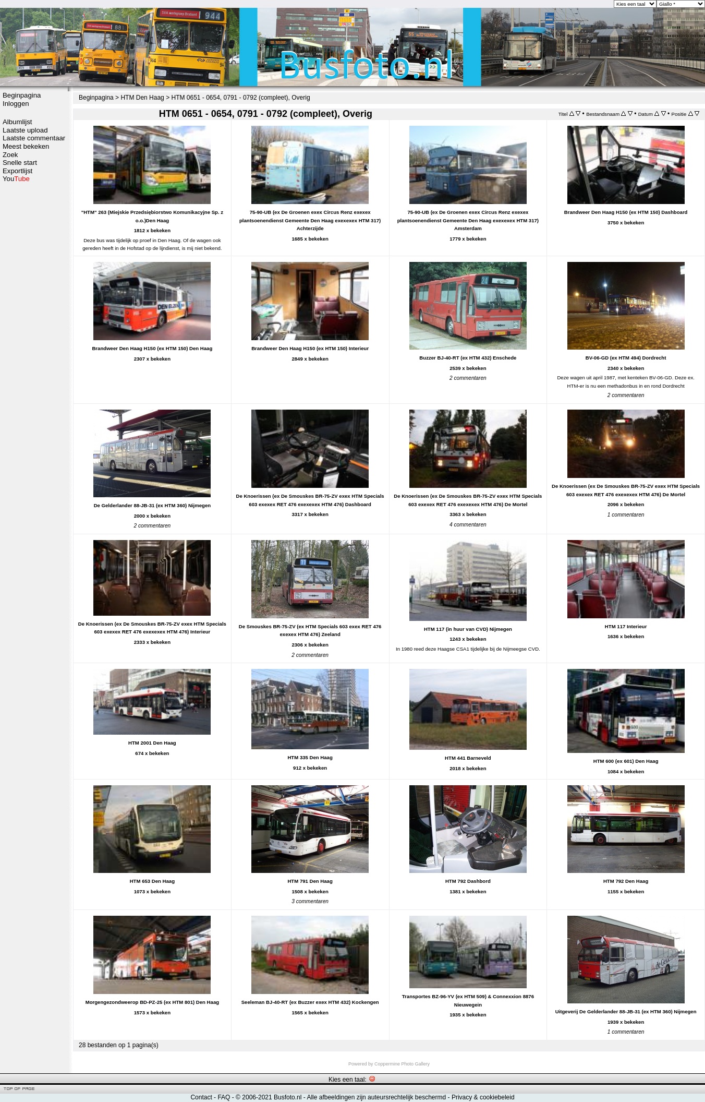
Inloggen (16, 103)
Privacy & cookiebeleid (483, 1097)
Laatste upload (25, 130)
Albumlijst (17, 122)
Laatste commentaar (34, 138)
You (16, 179)
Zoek (10, 155)
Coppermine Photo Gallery (402, 1064)
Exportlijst (17, 171)
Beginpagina (22, 95)
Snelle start (20, 162)
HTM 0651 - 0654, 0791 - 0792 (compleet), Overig (240, 97)
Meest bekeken (26, 146)
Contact (201, 1097)
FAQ (223, 1097)
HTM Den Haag (142, 97)
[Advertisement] (34, 348)
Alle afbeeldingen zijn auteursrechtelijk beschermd (376, 1097)
